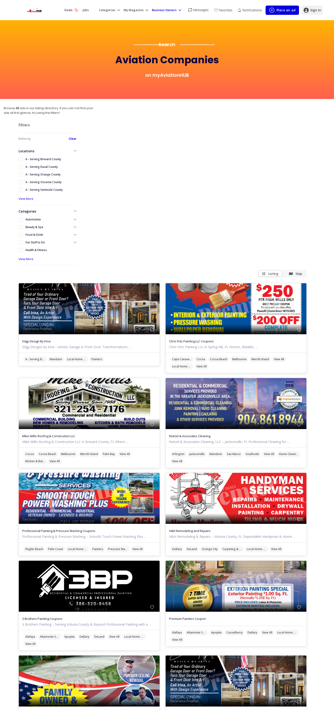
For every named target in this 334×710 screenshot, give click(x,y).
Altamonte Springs (114, 508)
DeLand (230, 409)
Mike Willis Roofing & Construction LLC (112, 288)
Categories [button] (107, 10)
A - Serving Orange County (43, 174)
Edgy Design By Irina (100, 193)
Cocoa (238, 211)
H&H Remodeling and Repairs (228, 387)
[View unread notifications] (249, 10)
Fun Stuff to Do (35, 242)
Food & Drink (34, 235)
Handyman (132, 606)
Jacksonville (235, 310)
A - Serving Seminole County (44, 190)
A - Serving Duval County (42, 167)
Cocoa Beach (256, 211)
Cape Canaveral (220, 211)
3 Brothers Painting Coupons (106, 486)
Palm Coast (119, 409)
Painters (160, 211)
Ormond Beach (167, 599)
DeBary (215, 409)
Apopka (133, 508)
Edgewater (120, 599)
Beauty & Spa (34, 227)
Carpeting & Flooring (271, 409)
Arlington (216, 310)
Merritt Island (298, 211)
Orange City (248, 409)
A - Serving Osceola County (43, 182)
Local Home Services (141, 211)
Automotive (33, 219)
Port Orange (97, 606)
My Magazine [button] (134, 10)
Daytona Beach (99, 599)
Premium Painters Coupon (225, 486)
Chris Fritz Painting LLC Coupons (229, 193)
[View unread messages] (198, 10)
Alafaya (94, 508)
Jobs (86, 10)
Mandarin (119, 211)
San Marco (272, 310)
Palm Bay (172, 306)
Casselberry (272, 500)
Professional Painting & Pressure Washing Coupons (122, 387)
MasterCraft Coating (100, 585)
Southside (290, 310)
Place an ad (282, 11)
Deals (71, 10)
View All (215, 218)
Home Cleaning (235, 318)
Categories (27, 211)
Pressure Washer (99, 417)
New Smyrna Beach (143, 599)
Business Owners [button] (164, 10)
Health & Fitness (36, 250)
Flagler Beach (98, 409)
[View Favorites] (223, 10)
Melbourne (277, 211)
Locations (26, 151)
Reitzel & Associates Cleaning (227, 288)
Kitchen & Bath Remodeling (114, 313)
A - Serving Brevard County (43, 159)
